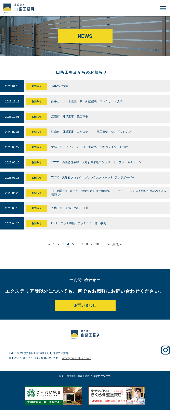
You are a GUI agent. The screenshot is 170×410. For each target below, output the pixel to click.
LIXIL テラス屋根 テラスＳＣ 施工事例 (78, 223)
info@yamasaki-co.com (76, 358)
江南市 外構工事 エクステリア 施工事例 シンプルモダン (91, 131)
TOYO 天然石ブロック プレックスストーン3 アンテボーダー (93, 177)
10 (97, 244)
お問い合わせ (85, 305)
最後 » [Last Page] (116, 244)
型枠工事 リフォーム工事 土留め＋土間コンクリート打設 (91, 147)
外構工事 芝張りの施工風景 (72, 208)
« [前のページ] (49, 244)
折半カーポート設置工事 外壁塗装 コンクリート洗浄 (88, 101)
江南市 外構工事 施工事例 (69, 116)
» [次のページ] (108, 244)
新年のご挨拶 (59, 86)
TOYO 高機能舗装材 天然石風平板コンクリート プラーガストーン (96, 162)
